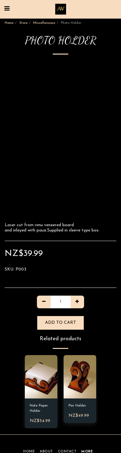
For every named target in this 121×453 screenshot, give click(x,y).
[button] (7, 9)
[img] (41, 376)
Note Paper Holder (39, 408)
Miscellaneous (44, 23)
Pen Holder (77, 405)
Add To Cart (60, 322)
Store (23, 23)
